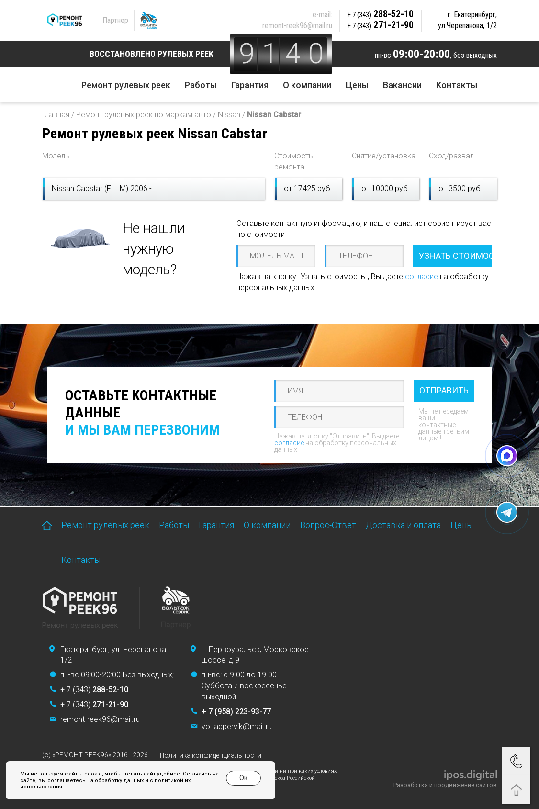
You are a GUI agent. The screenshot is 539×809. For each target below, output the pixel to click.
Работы (201, 85)
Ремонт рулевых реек (125, 85)
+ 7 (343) (94, 689)
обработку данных (119, 780)
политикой (169, 780)
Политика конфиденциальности (210, 755)
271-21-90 (381, 25)
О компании (307, 85)
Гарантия (250, 85)
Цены (357, 85)
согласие (421, 276)
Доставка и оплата (403, 525)
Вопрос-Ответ (328, 525)
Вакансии (402, 85)
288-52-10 (381, 14)
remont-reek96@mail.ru (297, 25)
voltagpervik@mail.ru (237, 726)
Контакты (456, 85)
